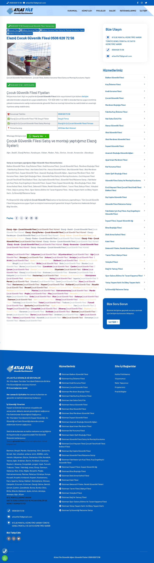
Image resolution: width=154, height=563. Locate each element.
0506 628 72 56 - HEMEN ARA (21, 85)
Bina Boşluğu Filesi (113, 227)
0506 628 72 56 (16, 3)
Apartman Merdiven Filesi (116, 160)
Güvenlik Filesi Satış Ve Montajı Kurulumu (123, 180)
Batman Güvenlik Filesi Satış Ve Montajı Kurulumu (82, 439)
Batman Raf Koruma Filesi (72, 430)
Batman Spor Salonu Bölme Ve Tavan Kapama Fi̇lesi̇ (83, 501)
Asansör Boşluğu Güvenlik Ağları (119, 153)
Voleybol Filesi (111, 262)
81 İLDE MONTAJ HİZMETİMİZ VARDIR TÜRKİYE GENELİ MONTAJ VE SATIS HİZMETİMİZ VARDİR (28, 524)
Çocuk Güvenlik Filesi (114, 98)
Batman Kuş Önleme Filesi (72, 378)
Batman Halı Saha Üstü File (72, 400)
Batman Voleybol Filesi (70, 493)
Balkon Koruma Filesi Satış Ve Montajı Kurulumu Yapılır (62, 30)
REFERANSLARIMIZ (128, 11)
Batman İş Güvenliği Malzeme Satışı (76, 510)
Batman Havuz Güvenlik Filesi (73, 404)
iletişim (85, 96)
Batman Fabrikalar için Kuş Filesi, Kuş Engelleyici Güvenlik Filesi (81, 461)
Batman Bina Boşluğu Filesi (72, 471)
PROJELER (101, 11)
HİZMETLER (87, 11)
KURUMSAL (73, 11)
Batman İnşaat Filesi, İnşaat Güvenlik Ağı (78, 467)
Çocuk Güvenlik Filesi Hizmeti (34, 229)
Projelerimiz (120, 387)
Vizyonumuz (120, 378)
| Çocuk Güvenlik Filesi (18, 254)
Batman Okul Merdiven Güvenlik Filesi (76, 413)
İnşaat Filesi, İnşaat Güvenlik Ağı (119, 221)
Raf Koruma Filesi (113, 167)
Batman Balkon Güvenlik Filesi (73, 374)
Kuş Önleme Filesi (113, 84)
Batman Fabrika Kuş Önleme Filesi (75, 396)
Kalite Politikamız (122, 374)
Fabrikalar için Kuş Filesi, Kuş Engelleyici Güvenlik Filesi (122, 212)
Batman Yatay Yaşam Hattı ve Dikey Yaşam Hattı (81, 506)
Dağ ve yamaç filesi (114, 269)
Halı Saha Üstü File (113, 118)
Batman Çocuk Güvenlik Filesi (73, 387)
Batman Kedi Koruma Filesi (72, 383)
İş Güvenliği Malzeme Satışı (117, 289)
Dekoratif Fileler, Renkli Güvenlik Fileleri (122, 248)
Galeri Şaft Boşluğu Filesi (116, 173)
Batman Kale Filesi (68, 480)
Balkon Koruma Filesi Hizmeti (19, 33)
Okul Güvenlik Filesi (113, 132)
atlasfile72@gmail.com (36, 3)
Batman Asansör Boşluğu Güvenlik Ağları (78, 422)
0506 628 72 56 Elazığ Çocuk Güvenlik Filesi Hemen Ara (31, 26)
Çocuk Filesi (13, 30)
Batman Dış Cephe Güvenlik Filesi (75, 451)
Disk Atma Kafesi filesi (115, 234)
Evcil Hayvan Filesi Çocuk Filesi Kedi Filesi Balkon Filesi (123, 188)
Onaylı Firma (63, 118)
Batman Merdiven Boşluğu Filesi (74, 391)
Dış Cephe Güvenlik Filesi (116, 197)
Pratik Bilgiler (120, 391)
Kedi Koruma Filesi (113, 91)
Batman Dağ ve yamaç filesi (73, 497)
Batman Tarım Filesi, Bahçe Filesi (75, 488)
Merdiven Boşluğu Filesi (115, 105)
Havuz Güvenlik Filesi (114, 125)
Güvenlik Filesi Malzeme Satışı (118, 204)
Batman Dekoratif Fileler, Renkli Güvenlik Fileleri (81, 484)
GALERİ (112, 11)
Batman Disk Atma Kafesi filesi (74, 475)
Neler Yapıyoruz (121, 383)
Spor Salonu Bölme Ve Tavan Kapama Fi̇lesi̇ (124, 275)
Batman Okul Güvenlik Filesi (72, 409)
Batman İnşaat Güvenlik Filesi (73, 417)
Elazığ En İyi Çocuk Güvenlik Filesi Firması (75, 123)
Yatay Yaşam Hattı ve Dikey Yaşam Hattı (122, 282)
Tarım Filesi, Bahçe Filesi (116, 255)
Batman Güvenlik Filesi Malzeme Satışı (77, 455)
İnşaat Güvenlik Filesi (114, 146)
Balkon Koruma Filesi (29, 30)
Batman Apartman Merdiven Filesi (75, 426)
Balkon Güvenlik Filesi (114, 77)
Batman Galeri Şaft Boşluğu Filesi (75, 435)
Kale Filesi (109, 241)
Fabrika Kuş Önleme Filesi (116, 112)
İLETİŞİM (143, 11)
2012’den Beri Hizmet (67, 128)
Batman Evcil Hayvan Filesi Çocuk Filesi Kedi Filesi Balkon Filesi (82, 445)
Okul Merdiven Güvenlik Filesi (117, 139)
